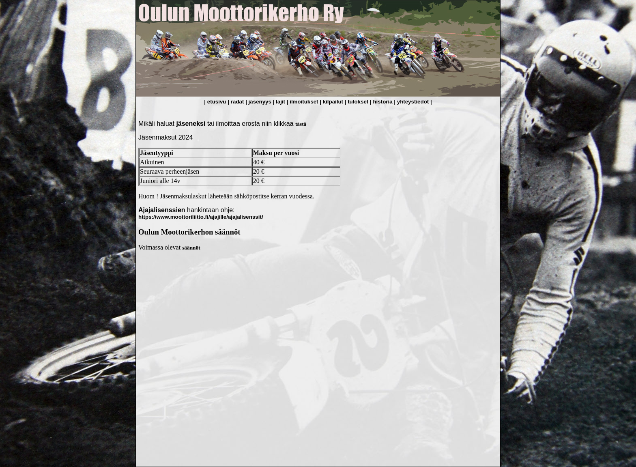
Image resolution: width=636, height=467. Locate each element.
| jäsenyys (259, 102)
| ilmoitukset (303, 102)
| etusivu (215, 102)
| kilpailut (332, 102)
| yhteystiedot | (413, 102)
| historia (382, 102)
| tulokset (357, 102)
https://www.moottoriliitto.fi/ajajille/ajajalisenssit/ (200, 217)
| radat (236, 102)
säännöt (191, 248)
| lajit (280, 102)
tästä (300, 124)
